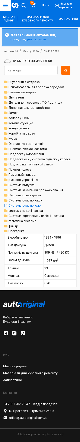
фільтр (13, 226)
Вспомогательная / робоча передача (36, 87)
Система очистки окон (25, 200)
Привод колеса (20, 169)
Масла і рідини (15, 366)
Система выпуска (22, 185)
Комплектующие (21, 123)
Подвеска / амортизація (27, 154)
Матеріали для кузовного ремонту (37, 18)
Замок (13, 113)
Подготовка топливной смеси (31, 164)
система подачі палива (26, 210)
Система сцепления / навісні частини (36, 216)
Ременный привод (22, 174)
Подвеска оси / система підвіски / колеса (40, 159)
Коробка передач (22, 133)
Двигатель (17, 97)
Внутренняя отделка (24, 82)
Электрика (16, 231)
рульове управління (23, 180)
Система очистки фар (25, 205)
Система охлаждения (25, 195)
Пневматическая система (28, 149)
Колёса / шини (19, 118)
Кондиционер (19, 128)
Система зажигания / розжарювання (36, 190)
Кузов (13, 138)
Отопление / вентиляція (26, 143)
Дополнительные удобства (29, 107)
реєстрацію (36, 39)
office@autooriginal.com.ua (25, 418)
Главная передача (22, 92)
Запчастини (68, 18)
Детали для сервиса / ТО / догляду (35, 102)
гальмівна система (22, 221)
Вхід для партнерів (64, 5)
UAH (45, 5)
